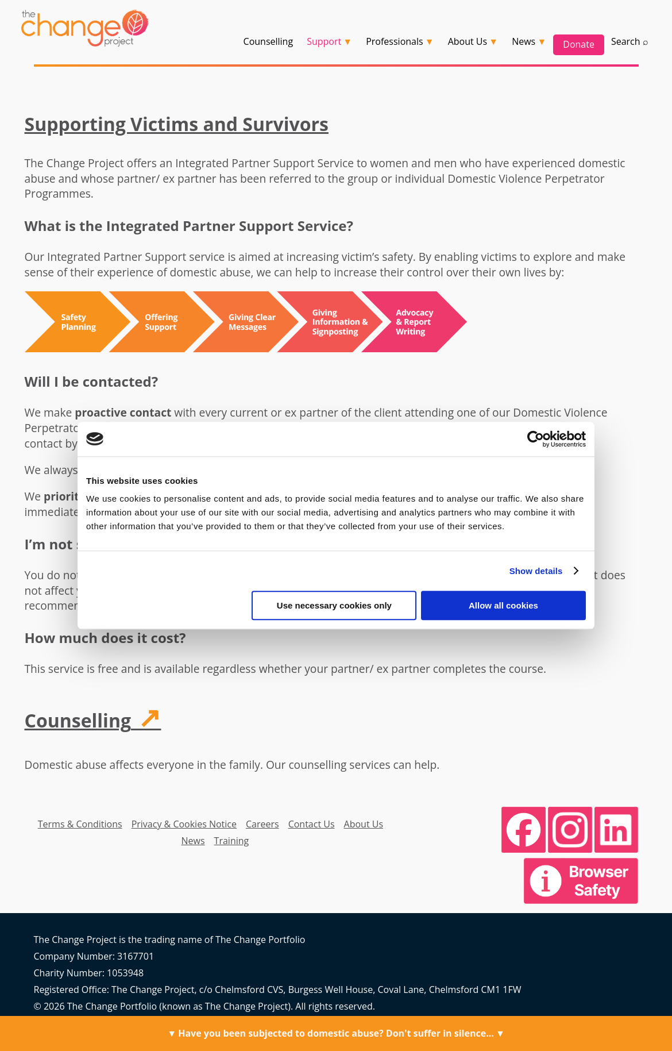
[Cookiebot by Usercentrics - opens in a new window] (535, 439)
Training (231, 840)
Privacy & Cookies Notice (184, 824)
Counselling (268, 41)
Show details (536, 571)
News (193, 840)
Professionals (394, 41)
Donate (578, 44)
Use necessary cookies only (334, 605)
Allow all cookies (503, 605)
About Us (364, 824)
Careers (262, 824)
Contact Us (311, 824)
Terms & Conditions (80, 824)
